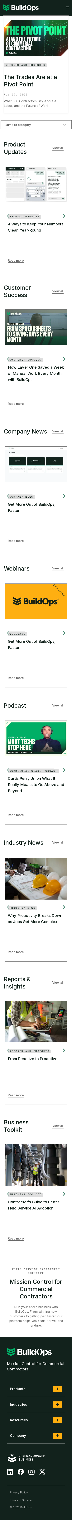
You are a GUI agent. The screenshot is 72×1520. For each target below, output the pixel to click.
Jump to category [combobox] (36, 124)
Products (17, 1389)
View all (58, 148)
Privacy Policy (19, 1492)
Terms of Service (21, 1500)
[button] (57, 1389)
